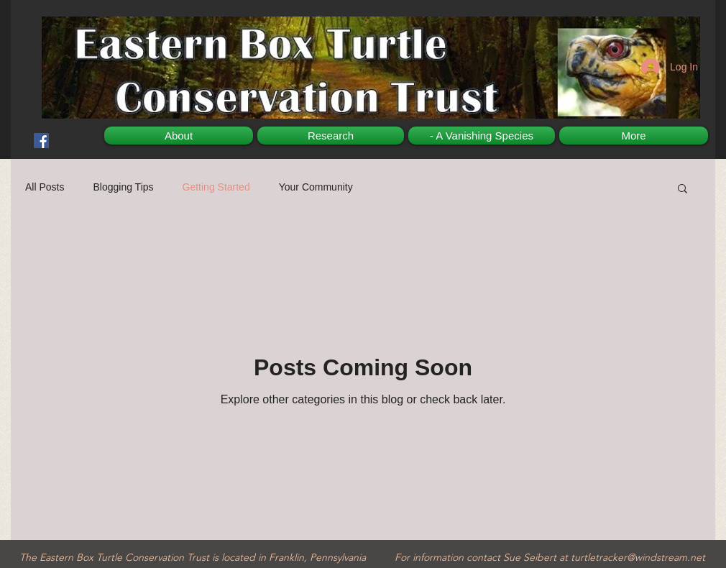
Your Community (316, 187)
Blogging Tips (123, 187)
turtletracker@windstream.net (638, 557)
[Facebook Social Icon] (41, 140)
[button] (682, 189)
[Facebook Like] (61, 126)
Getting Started (216, 187)
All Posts (44, 187)
